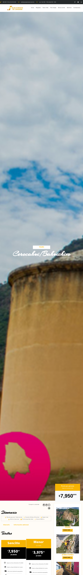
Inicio (32, 7)
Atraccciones (61, 7)
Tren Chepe (53, 7)
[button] (44, 505)
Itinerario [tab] (6, 525)
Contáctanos (76, 7)
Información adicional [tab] (21, 525)
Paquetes (38, 7)
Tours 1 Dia (45, 7)
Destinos (69, 7)
